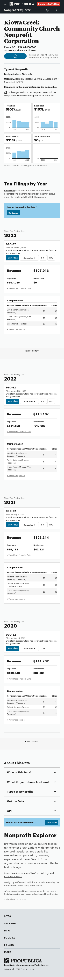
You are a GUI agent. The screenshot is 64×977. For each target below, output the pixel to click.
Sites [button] (7, 915)
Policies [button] (9, 937)
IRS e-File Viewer (35, 891)
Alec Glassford (31, 873)
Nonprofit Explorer (17, 10)
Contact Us (13, 213)
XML (51, 257)
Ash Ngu (44, 873)
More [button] (7, 951)
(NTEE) (19, 81)
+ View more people (16, 329)
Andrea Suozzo (15, 873)
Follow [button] (9, 944)
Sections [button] (10, 923)
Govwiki (53, 893)
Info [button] (7, 930)
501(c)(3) (27, 73)
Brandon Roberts (13, 876)
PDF (43, 257)
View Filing (13, 257)
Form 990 (9, 190)
